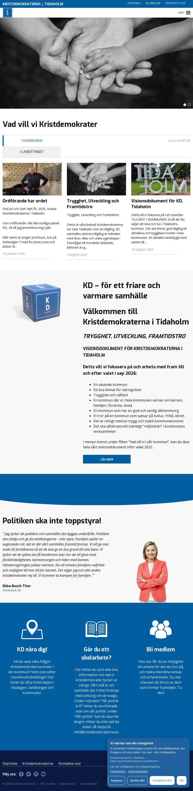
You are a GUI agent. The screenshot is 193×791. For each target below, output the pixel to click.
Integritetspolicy (138, 771)
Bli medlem (153, 3)
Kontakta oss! (175, 3)
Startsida (134, 3)
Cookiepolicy (118, 771)
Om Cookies (47, 784)
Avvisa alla (137, 780)
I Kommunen (32, 140)
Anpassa (116, 780)
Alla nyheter (179, 141)
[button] (184, 104)
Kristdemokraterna (37, 763)
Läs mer (107, 459)
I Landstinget (32, 151)
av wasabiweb (86, 784)
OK (182, 780)
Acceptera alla (162, 780)
